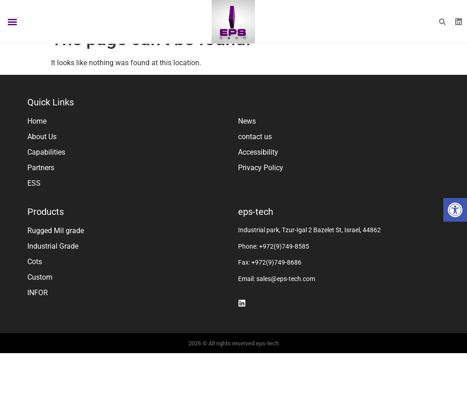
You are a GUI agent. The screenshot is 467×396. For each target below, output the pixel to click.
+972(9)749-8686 (276, 281)
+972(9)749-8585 (284, 265)
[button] (455, 210)
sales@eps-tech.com (285, 298)
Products (45, 230)
